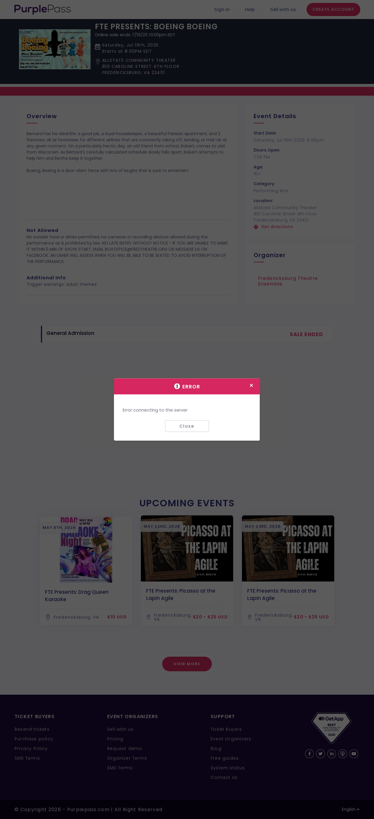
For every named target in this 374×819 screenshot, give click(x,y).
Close (186, 426)
